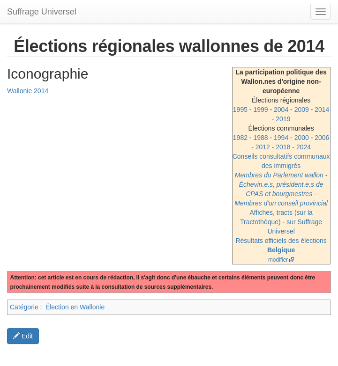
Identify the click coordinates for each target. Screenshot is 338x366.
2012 (262, 147)
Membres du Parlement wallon (279, 175)
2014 (322, 109)
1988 (260, 137)
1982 (240, 137)
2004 (281, 109)
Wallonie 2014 (27, 91)
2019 (283, 119)
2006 (322, 137)
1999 (260, 109)
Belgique (281, 250)
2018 (283, 147)
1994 (281, 137)
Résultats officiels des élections (280, 240)
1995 (240, 109)
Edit (23, 336)
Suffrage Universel (41, 11)
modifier (278, 259)
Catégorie (24, 307)
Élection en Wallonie (75, 307)
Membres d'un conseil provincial (281, 203)
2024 (303, 147)
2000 (301, 137)
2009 (301, 109)
